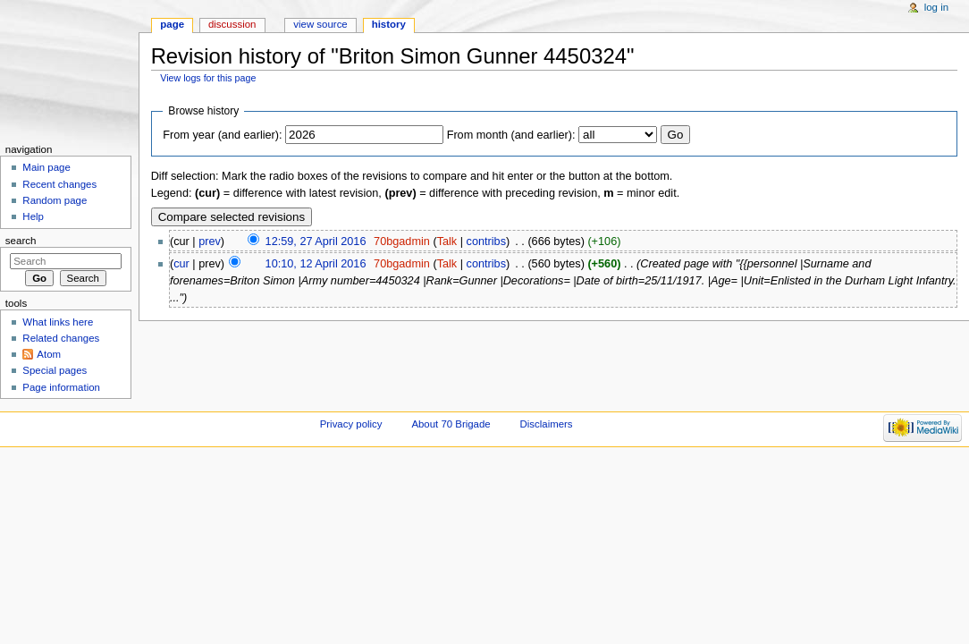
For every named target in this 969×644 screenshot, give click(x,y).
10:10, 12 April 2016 (316, 264)
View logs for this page (208, 77)
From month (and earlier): (511, 135)
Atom (49, 354)
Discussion (232, 24)
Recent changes (59, 184)
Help (33, 216)
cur (181, 264)
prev (209, 241)
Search (21, 240)
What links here (57, 322)
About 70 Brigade (450, 424)
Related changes (60, 338)
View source (320, 24)
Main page (46, 167)
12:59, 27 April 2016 (316, 241)
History (389, 24)
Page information (61, 387)
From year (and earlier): (222, 135)
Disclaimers (546, 424)
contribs (486, 241)
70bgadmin (402, 241)
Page (172, 24)
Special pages (54, 370)
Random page (54, 200)
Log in (936, 7)
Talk (447, 241)
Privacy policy (351, 424)
